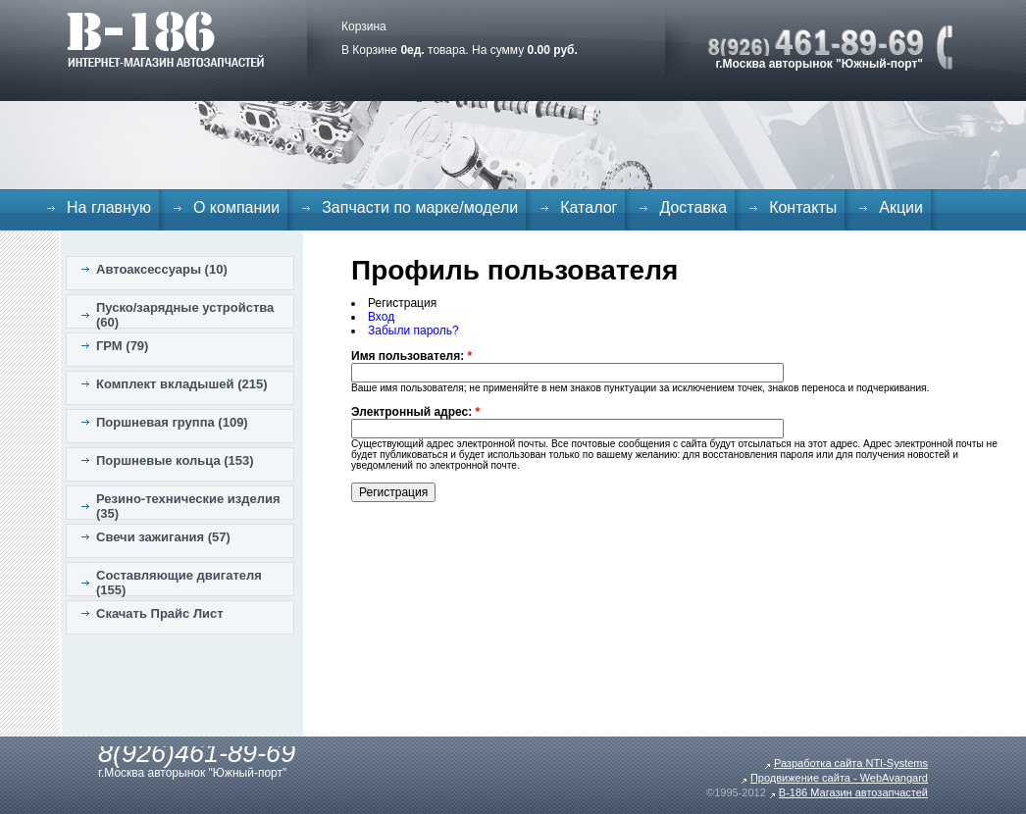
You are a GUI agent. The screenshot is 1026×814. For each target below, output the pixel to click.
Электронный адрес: (415, 412)
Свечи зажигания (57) (163, 537)
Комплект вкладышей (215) (182, 384)
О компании (236, 207)
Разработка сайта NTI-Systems (851, 763)
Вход (381, 317)
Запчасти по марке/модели (420, 207)
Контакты (803, 207)
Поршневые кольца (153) (175, 460)
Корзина (363, 26)
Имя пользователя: (411, 356)
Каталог (588, 207)
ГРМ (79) (122, 345)
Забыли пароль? (413, 330)
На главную (109, 207)
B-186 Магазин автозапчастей (853, 792)
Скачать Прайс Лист (160, 613)
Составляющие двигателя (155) (179, 582)
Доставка (693, 207)
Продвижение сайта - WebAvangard (839, 778)
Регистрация (402, 303)
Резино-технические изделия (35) (188, 506)
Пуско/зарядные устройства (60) (185, 315)
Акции (901, 207)
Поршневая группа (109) (172, 422)
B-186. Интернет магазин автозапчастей (165, 39)
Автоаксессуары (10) (162, 269)
